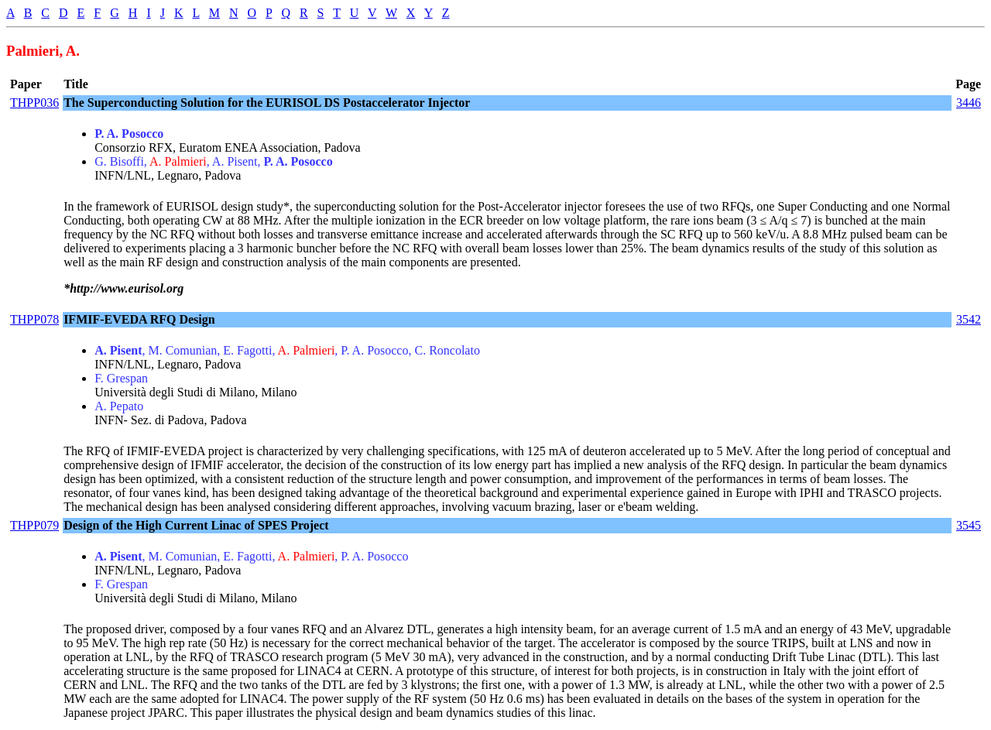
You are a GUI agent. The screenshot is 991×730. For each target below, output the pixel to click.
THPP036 (34, 102)
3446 (968, 102)
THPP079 (34, 525)
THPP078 (34, 319)
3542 (968, 319)
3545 (968, 525)
